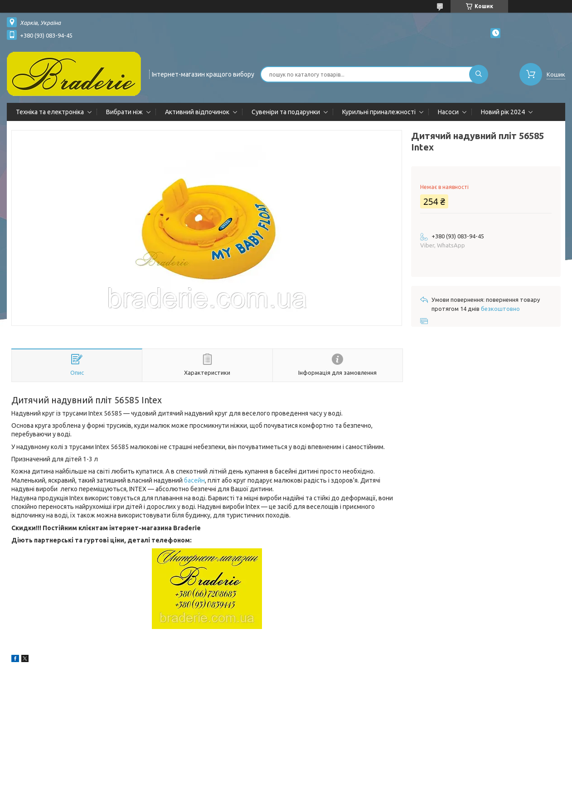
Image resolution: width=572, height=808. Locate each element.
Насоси (448, 112)
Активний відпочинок (197, 112)
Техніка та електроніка (50, 112)
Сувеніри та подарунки (286, 112)
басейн (194, 480)
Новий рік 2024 (503, 112)
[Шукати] (478, 74)
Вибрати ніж (124, 112)
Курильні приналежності (379, 112)
